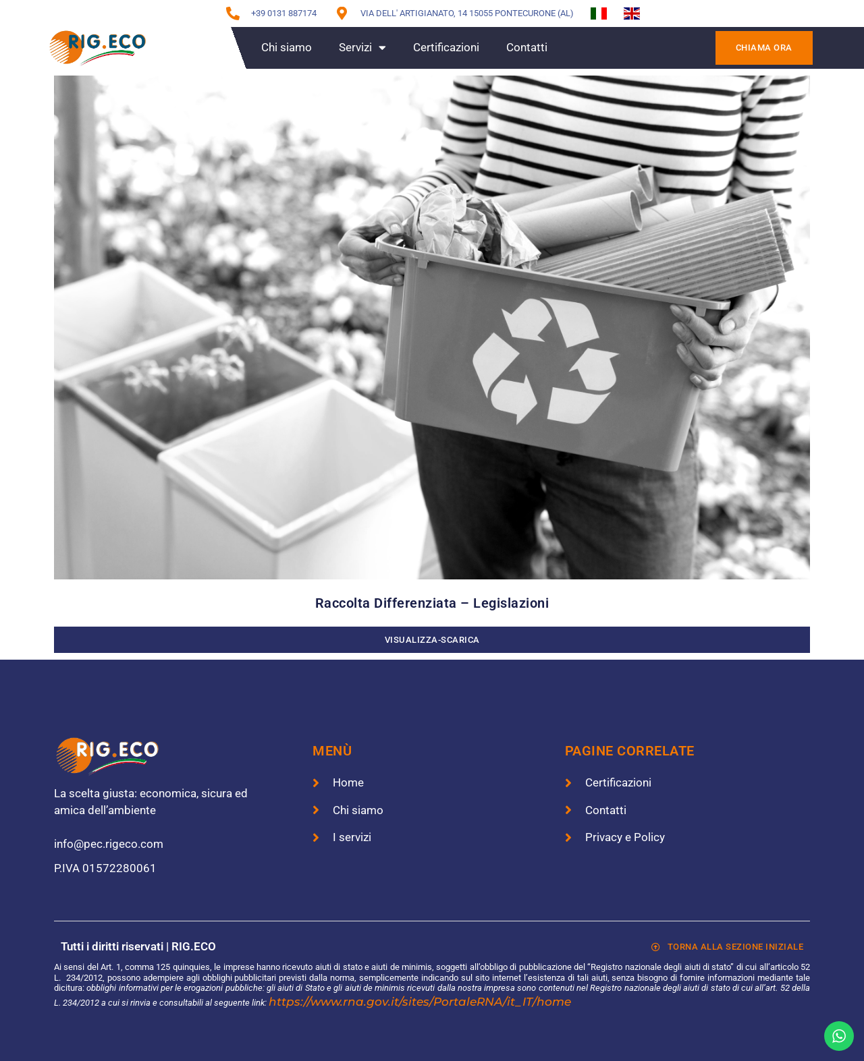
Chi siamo (286, 47)
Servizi (362, 47)
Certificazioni (446, 47)
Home (218, 47)
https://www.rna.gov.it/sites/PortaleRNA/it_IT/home (420, 1001)
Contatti (526, 47)
